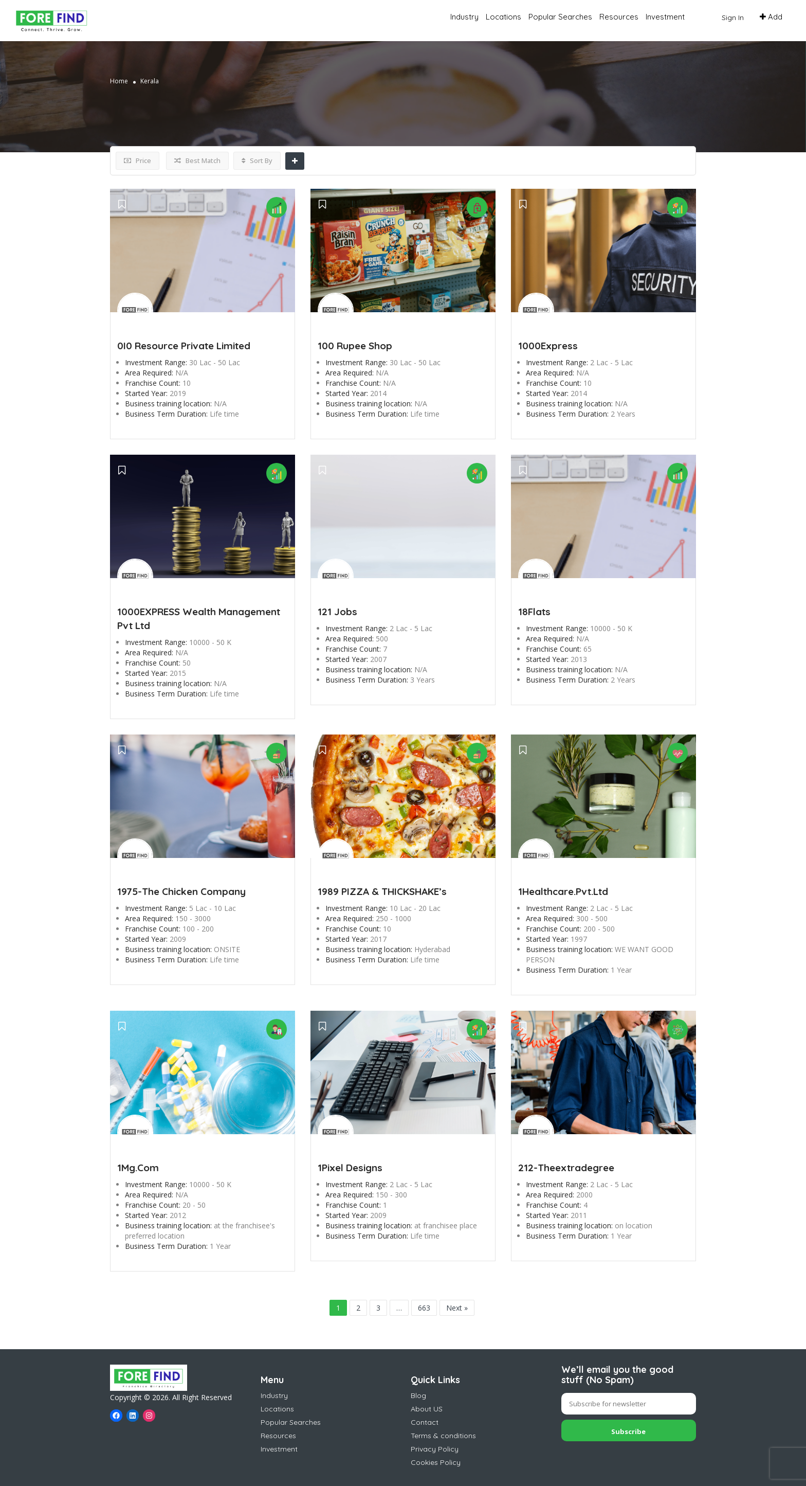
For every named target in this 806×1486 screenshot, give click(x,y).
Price (137, 160)
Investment (665, 17)
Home (119, 81)
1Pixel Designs (350, 1167)
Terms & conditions (443, 1435)
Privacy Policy (435, 1449)
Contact (424, 1422)
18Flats (534, 611)
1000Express (548, 345)
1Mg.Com (138, 1167)
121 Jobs (337, 611)
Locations (503, 17)
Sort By (257, 160)
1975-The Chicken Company (181, 891)
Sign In (733, 17)
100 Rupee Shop (355, 345)
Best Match (197, 160)
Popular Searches (560, 17)
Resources (618, 17)
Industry (464, 17)
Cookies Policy (436, 1462)
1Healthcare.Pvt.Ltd (563, 891)
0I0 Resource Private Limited (183, 345)
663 (424, 1308)
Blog (418, 1395)
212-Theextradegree (566, 1167)
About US (427, 1408)
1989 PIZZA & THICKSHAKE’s (382, 891)
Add (771, 17)
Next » (457, 1308)
